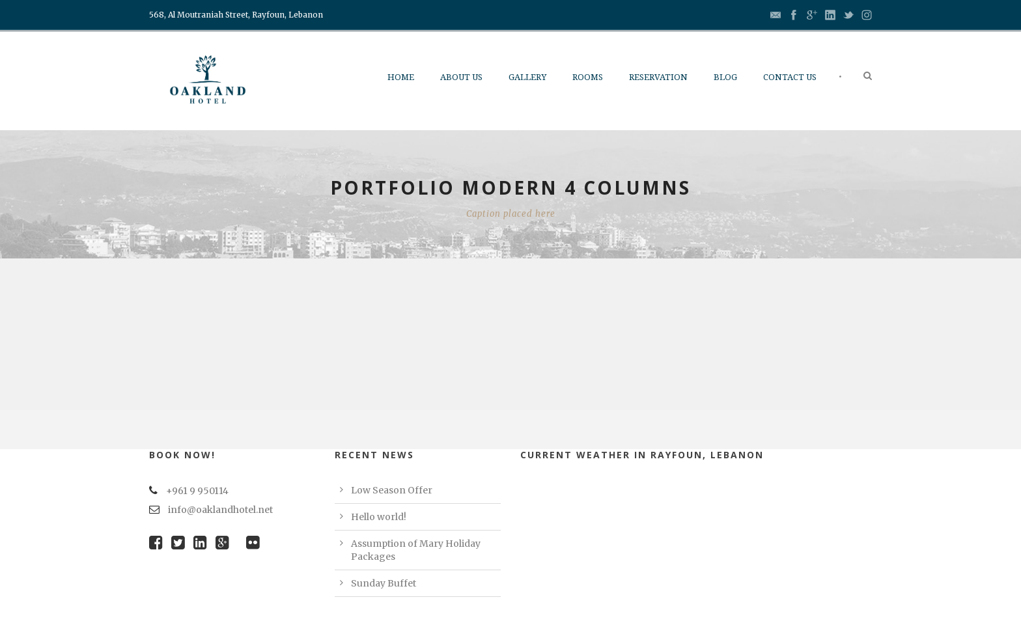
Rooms (587, 77)
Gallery (527, 77)
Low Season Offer (391, 490)
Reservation (658, 77)
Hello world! (378, 517)
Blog (725, 77)
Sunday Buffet (383, 583)
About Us (461, 77)
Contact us (790, 77)
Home (400, 77)
